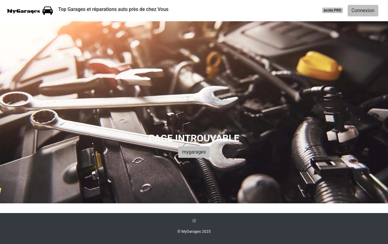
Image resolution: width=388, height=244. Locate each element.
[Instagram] (194, 221)
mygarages (194, 152)
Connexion (363, 10)
